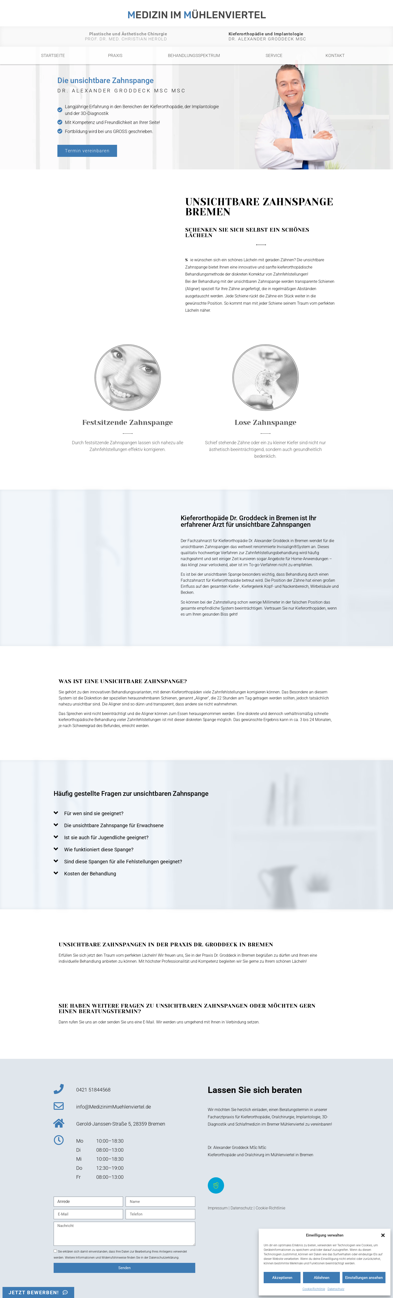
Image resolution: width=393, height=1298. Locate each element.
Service (274, 55)
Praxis (116, 55)
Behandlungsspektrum (195, 55)
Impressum (218, 1208)
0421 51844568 (93, 1090)
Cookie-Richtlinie (314, 1289)
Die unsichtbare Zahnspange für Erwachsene (114, 825)
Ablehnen (321, 1277)
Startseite (53, 55)
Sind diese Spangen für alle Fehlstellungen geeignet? (123, 862)
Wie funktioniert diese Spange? (98, 850)
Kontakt (335, 55)
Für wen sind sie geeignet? (93, 813)
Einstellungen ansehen (364, 1277)
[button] (382, 1235)
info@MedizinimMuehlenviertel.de (113, 1107)
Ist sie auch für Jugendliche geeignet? (106, 837)
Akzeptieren (282, 1277)
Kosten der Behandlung (90, 874)
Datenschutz (336, 1289)
